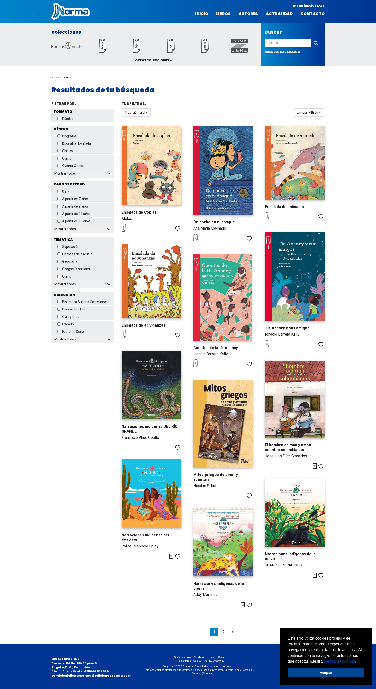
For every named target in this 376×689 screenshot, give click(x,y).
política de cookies (339, 661)
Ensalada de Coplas (139, 212)
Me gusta (177, 228)
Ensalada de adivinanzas (143, 325)
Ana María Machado (209, 228)
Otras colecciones (152, 60)
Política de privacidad (189, 660)
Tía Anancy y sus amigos (287, 328)
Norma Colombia (70, 11)
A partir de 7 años (73, 199)
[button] (358, 661)
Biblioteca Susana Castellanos (82, 302)
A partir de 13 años (74, 221)
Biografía (66, 136)
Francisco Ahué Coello (140, 437)
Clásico (65, 151)
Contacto (312, 14)
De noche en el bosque (214, 222)
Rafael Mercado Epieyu (141, 546)
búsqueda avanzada (282, 52)
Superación (68, 247)
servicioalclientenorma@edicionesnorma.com (91, 675)
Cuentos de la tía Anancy (215, 347)
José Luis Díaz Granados (286, 456)
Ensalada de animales (284, 206)
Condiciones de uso (204, 657)
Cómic (64, 158)
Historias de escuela (74, 254)
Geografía (67, 261)
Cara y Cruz (68, 317)
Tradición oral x (136, 112)
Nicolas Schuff (205, 485)
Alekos (127, 218)
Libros (223, 14)
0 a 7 (63, 191)
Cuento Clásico (71, 166)
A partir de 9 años (73, 206)
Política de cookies (214, 660)
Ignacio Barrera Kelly (282, 334)
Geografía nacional (74, 269)
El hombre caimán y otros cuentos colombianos (288, 447)
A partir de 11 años (74, 214)
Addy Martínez (205, 594)
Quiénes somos (182, 657)
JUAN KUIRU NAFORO (283, 565)
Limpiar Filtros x (308, 112)
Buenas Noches (71, 309)
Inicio (201, 14)
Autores (248, 14)
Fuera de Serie (70, 331)
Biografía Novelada (74, 143)
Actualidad (279, 14)
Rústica (65, 119)
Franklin (65, 324)
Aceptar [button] (326, 673)
